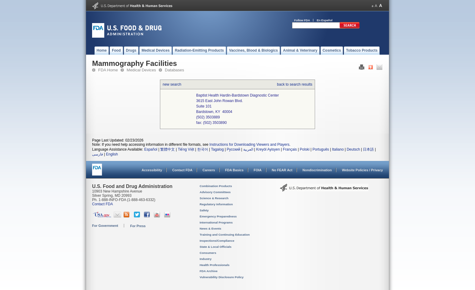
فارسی (97, 154)
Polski (305, 149)
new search (172, 84)
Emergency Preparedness (218, 216)
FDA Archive (209, 271)
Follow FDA (302, 20)
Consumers (208, 252)
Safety (204, 210)
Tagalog (217, 149)
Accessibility (152, 170)
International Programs (216, 222)
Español (150, 149)
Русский (233, 149)
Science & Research (214, 198)
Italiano (338, 149)
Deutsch (353, 149)
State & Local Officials (215, 246)
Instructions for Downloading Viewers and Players (249, 144)
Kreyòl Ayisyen (268, 149)
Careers (209, 170)
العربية (248, 149)
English (112, 154)
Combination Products (216, 186)
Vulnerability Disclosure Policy (222, 277)
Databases (174, 70)
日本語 (368, 149)
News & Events (210, 228)
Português (320, 149)
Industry (205, 259)
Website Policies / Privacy (362, 170)
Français (290, 149)
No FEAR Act (282, 170)
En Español (325, 20)
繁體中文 (167, 149)
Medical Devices (141, 70)
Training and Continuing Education (225, 234)
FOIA (257, 170)
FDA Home (108, 70)
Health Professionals (214, 265)
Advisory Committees (215, 192)
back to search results (294, 84)
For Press (138, 226)
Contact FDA (182, 170)
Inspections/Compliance (217, 240)
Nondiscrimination (317, 170)
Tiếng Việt (186, 149)
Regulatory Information (216, 204)
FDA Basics (234, 170)
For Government (105, 225)
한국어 (202, 149)
